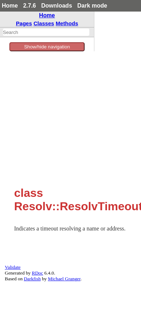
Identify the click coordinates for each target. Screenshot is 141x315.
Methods (67, 23)
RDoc (37, 273)
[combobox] (46, 32)
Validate (13, 267)
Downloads (56, 6)
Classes (44, 23)
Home (10, 6)
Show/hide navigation (47, 46)
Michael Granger (64, 278)
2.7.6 (29, 6)
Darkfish (32, 278)
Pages (24, 23)
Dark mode (92, 6)
